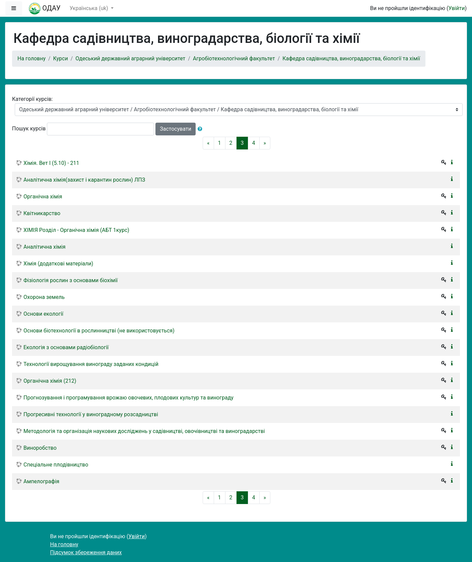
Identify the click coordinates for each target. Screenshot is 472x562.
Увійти (456, 8)
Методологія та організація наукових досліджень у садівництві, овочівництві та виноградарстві (144, 431)
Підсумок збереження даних (86, 552)
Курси (60, 58)
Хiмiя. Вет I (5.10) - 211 (51, 163)
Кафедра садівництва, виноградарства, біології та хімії (351, 58)
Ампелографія (41, 481)
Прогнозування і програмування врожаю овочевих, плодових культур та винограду (128, 397)
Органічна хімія (42, 196)
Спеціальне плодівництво (55, 464)
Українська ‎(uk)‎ (90, 8)
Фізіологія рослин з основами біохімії (70, 280)
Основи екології (43, 314)
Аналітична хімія (44, 247)
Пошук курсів (29, 128)
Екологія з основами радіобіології (66, 347)
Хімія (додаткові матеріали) (58, 263)
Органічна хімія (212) (49, 381)
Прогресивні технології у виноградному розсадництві (90, 414)
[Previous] (208, 143)
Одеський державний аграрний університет (130, 58)
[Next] (265, 143)
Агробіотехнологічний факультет (234, 58)
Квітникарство (41, 213)
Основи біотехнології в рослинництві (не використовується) (99, 330)
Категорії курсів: (32, 99)
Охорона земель (44, 297)
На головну (31, 58)
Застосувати (175, 129)
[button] (201, 129)
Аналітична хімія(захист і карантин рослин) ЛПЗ (84, 180)
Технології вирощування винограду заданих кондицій (90, 364)
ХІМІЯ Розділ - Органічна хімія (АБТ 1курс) (76, 230)
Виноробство (40, 448)
